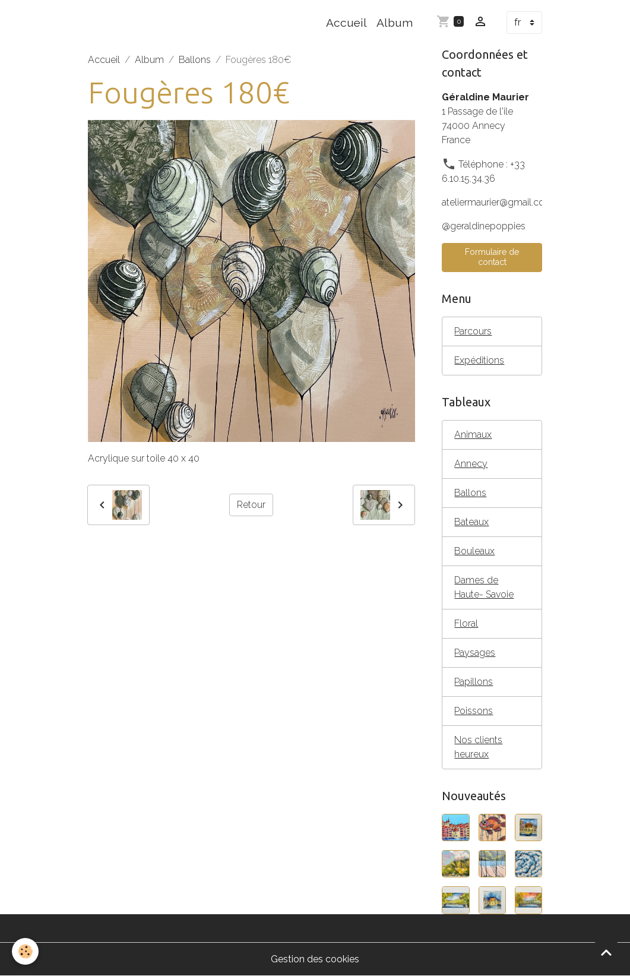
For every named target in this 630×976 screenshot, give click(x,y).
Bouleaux (474, 551)
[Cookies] (25, 951)
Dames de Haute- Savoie (484, 587)
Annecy (470, 463)
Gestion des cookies (315, 959)
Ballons (195, 59)
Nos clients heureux (478, 747)
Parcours (473, 331)
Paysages (474, 652)
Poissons (473, 710)
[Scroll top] (606, 952)
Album (394, 22)
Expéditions (479, 360)
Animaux (473, 434)
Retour (251, 504)
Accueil (346, 22)
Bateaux (471, 522)
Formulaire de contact (492, 257)
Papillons (473, 681)
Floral (466, 623)
